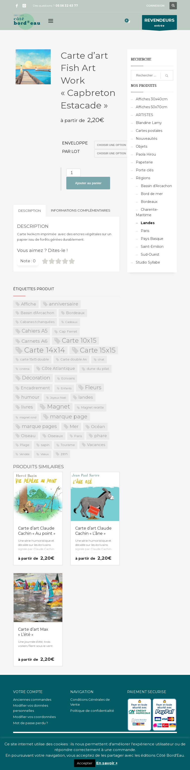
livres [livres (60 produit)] (27, 407)
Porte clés (144, 170)
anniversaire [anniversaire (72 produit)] (63, 304)
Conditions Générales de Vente (90, 702)
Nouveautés (146, 138)
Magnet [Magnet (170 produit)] (58, 406)
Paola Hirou (146, 154)
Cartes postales (149, 130)
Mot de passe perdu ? (30, 723)
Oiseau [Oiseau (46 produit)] (28, 435)
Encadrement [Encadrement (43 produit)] (35, 387)
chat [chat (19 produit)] (101, 359)
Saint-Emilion (152, 246)
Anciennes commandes (32, 699)
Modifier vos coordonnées (34, 717)
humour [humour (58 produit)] (30, 397)
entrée (159, 24)
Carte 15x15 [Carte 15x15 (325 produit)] (98, 350)
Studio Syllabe (148, 262)
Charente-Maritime (147, 212)
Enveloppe (75, 143)
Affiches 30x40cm (151, 99)
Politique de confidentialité (92, 711)
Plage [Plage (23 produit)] (24, 445)
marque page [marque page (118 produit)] (68, 416)
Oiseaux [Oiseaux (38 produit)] (55, 435)
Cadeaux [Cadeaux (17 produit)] (71, 322)
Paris (145, 231)
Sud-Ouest (150, 254)
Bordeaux (149, 201)
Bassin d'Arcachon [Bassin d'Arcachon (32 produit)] (37, 313)
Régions (143, 178)
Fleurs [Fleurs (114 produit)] (93, 387)
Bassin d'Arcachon (156, 186)
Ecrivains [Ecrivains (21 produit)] (68, 378)
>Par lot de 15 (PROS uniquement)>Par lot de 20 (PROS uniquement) (114, 153)
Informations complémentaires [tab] (80, 210)
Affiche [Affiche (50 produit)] (28, 303)
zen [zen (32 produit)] (64, 454)
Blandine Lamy (149, 123)
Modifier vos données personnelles (30, 708)
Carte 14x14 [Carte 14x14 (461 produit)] (44, 350)
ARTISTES (144, 115)
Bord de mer (152, 194)
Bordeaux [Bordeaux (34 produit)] (75, 312)
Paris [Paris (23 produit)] (78, 436)
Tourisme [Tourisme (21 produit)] (68, 445)
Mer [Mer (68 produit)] (74, 426)
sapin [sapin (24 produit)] (45, 445)
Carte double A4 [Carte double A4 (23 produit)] (73, 359)
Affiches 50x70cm (151, 107)
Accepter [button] (84, 763)
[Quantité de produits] (73, 173)
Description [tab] (29, 211)
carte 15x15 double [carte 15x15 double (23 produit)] (34, 359)
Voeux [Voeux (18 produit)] (45, 454)
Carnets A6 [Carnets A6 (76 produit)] (35, 341)
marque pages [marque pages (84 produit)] (39, 426)
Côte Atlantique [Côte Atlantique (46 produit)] (58, 368)
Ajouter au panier (88, 183)
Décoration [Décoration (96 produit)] (36, 378)
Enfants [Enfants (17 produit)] (66, 388)
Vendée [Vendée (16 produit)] (24, 454)
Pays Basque (152, 238)
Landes (148, 223)
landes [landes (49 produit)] (85, 397)
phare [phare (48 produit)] (100, 435)
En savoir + (107, 763)
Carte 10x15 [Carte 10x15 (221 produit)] (79, 340)
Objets (141, 146)
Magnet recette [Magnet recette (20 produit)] (92, 407)
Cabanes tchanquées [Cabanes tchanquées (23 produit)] (37, 322)
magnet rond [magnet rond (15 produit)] (28, 417)
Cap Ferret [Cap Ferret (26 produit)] (68, 331)
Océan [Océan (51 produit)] (98, 426)
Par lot (71, 151)
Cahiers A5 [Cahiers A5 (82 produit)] (35, 331)
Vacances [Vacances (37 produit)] (96, 444)
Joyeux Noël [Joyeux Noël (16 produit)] (58, 397)
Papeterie (144, 162)
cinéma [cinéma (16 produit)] (24, 369)
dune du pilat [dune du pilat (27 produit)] (98, 369)
